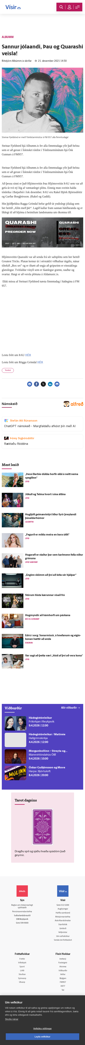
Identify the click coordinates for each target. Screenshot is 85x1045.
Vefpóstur (62, 932)
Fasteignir (62, 963)
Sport (22, 967)
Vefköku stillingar (42, 1028)
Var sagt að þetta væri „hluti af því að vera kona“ (54, 655)
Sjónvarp (22, 978)
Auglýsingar (63, 909)
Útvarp (22, 982)
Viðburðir (63, 971)
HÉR (28, 355)
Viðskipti (22, 963)
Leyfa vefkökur (42, 1036)
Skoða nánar (11, 1019)
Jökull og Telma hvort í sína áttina (45, 494)
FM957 (63, 982)
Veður (62, 975)
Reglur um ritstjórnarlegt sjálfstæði (22, 906)
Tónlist (8, 370)
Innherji (62, 959)
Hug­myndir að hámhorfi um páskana (47, 615)
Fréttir (22, 959)
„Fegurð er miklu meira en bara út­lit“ (47, 534)
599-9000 (24, 923)
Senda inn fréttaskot (63, 940)
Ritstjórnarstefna (62, 917)
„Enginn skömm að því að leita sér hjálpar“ (50, 575)
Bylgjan (63, 978)
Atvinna (62, 967)
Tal (63, 990)
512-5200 (65, 905)
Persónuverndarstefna (22, 912)
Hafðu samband (63, 913)
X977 (63, 986)
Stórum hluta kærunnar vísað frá (45, 595)
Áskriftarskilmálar (63, 921)
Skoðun (22, 975)
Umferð (62, 929)
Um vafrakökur (63, 936)
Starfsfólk (62, 925)
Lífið (22, 971)
